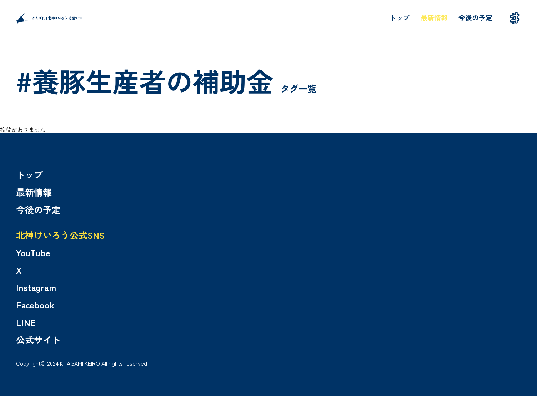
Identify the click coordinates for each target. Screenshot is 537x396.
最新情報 (434, 17)
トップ (400, 17)
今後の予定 (475, 17)
